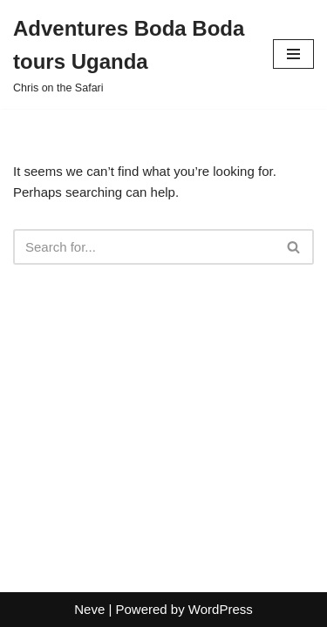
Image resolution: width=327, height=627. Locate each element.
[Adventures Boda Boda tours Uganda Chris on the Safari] (130, 54)
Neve (89, 609)
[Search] (144, 247)
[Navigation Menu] (293, 54)
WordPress (220, 609)
